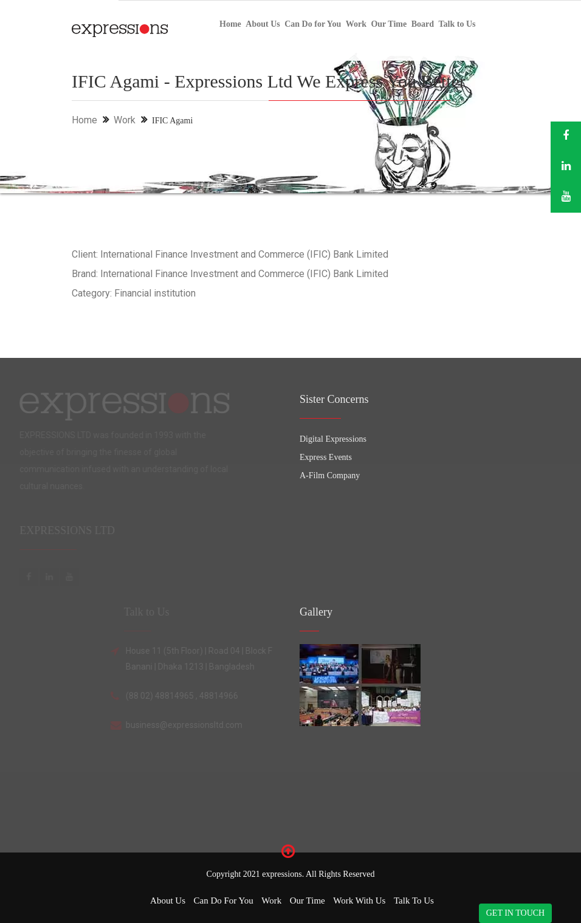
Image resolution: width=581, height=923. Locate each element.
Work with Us (359, 900)
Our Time (389, 24)
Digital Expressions (333, 439)
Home (230, 24)
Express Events (326, 457)
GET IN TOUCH (515, 913)
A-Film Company (330, 475)
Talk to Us (457, 24)
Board (422, 24)
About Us (263, 24)
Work (356, 24)
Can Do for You (312, 24)
